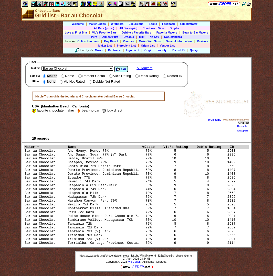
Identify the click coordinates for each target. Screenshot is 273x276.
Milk (141, 36)
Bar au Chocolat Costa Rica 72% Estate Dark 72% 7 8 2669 (131, 166)
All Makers (144, 68)
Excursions (136, 23)
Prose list (242, 126)
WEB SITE (214, 119)
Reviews (202, 41)
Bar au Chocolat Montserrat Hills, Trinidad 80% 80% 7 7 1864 (131, 208)
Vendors (128, 41)
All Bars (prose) (104, 28)
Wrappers (117, 23)
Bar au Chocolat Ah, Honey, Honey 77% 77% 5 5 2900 (131, 151)
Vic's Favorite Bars (104, 32)
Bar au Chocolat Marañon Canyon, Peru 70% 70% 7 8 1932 (131, 201)
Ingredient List (126, 45)
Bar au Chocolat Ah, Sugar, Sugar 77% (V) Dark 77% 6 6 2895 (131, 155)
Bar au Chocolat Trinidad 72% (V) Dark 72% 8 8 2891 (131, 239)
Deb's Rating (212, 147)
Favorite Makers (166, 32)
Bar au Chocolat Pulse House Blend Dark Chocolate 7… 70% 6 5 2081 (131, 216)
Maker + (45, 147)
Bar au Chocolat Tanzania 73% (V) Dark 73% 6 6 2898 (131, 231)
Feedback (168, 23)
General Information (179, 41)
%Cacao (151, 147)
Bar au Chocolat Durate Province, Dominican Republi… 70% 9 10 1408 (131, 174)
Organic (129, 36)
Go (121, 69)
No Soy (154, 36)
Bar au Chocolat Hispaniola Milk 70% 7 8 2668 (131, 193)
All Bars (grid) (128, 28)
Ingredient (132, 50)
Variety (162, 50)
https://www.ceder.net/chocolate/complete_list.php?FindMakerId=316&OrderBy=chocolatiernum (136, 255)
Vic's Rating (178, 147)
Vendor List (167, 45)
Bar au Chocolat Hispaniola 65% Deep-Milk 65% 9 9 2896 (131, 185)
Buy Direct (111, 41)
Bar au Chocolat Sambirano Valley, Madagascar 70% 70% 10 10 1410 (131, 220)
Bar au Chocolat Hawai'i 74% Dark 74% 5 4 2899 (131, 181)
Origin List (148, 45)
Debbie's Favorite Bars (136, 32)
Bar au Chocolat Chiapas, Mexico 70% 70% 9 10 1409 (131, 162)
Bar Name (114, 50)
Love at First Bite (76, 32)
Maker (99, 50)
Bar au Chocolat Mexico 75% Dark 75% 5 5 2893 (131, 204)
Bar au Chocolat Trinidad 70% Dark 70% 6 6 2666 (131, 235)
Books (153, 23)
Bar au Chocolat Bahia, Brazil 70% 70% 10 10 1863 (131, 158)
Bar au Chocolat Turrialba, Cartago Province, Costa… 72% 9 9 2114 (131, 243)
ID (234, 147)
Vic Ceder (134, 261)
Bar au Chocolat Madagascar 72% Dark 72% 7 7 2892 (131, 197)
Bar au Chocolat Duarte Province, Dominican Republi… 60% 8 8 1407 (131, 170)
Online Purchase (88, 41)
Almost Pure (110, 36)
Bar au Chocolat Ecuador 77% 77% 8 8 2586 (131, 178)
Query (194, 50)
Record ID (178, 50)
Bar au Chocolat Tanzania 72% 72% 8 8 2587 (131, 224)
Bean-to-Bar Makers (195, 32)
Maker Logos (97, 23)
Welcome (78, 23)
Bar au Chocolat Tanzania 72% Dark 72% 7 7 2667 (131, 227)
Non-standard (173, 36)
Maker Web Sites (150, 41)
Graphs (174, 28)
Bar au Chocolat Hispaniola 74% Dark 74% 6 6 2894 (131, 189)
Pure (94, 36)
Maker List (105, 45)
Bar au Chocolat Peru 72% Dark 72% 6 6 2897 (131, 212)
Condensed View (153, 28)
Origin (148, 50)
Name (104, 147)
